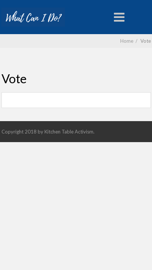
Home (126, 41)
